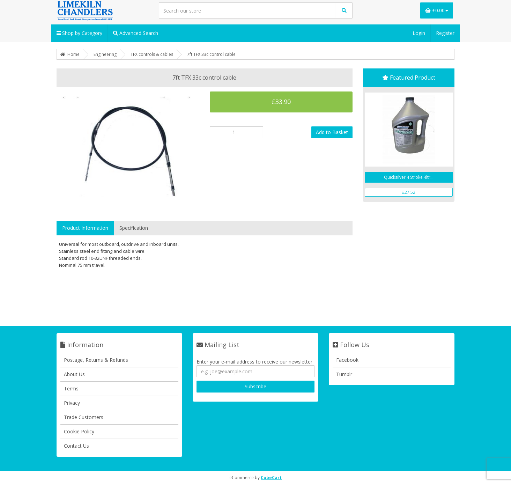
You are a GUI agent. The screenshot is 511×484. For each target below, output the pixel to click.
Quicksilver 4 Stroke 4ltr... (409, 177)
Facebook (347, 360)
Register (445, 33)
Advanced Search (135, 33)
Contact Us (76, 445)
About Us (74, 374)
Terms (71, 388)
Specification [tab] (133, 228)
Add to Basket (332, 132)
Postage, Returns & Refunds (96, 360)
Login (419, 33)
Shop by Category (79, 33)
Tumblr (344, 374)
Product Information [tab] (85, 228)
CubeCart (271, 478)
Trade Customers (83, 417)
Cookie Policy (79, 431)
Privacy (72, 402)
